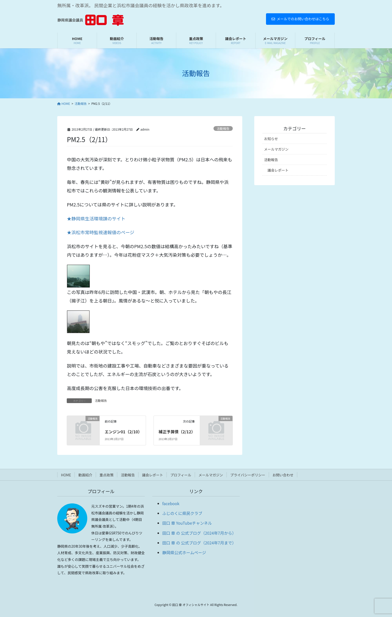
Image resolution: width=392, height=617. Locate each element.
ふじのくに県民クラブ (182, 513)
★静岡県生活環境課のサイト (96, 218)
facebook (171, 503)
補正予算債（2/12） (176, 432)
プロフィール (180, 474)
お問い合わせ (283, 474)
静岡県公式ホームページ (184, 552)
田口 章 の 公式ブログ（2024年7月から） (199, 533)
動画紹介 (85, 474)
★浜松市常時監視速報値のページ (100, 232)
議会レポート (278, 170)
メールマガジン (276, 149)
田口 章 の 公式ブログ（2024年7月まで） (199, 543)
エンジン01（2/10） (123, 432)
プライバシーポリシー (247, 474)
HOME (66, 474)
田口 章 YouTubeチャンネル (187, 523)
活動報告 (223, 128)
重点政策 (107, 474)
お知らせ (271, 138)
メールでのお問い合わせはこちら (300, 18)
